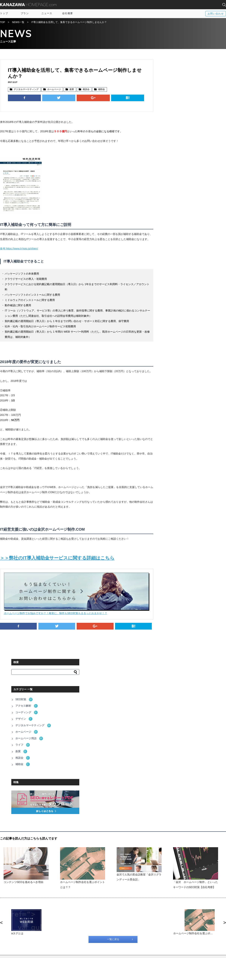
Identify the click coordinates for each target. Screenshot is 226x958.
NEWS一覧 (18, 22)
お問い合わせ (216, 13)
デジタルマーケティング (26, 89)
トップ (4, 13)
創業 (71, 89)
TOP (2, 22)
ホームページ (54, 89)
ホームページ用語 (180, 142)
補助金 (101, 89)
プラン (25, 13)
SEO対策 (174, 104)
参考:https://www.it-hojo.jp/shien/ (19, 253)
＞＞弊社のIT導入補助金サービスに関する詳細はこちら (57, 566)
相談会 (85, 89)
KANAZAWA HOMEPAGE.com (28, 4)
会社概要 (67, 13)
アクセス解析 (177, 111)
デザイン (174, 123)
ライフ (173, 148)
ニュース (46, 13)
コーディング (177, 117)
